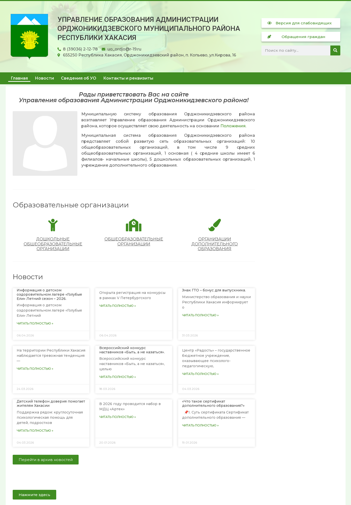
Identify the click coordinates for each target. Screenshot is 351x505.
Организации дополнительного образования (214, 244)
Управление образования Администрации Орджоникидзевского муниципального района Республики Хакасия (148, 28)
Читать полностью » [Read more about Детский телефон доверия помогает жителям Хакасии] (35, 430)
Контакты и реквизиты (128, 78)
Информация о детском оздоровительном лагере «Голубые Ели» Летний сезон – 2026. (49, 294)
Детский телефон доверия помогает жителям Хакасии (51, 403)
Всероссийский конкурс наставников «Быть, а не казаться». (132, 350)
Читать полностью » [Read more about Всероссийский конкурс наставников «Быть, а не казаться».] (117, 377)
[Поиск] (335, 50)
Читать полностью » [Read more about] (117, 306)
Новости (44, 78)
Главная (19, 78)
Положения (233, 126)
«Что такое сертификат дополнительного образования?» (213, 403)
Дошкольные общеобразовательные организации (53, 244)
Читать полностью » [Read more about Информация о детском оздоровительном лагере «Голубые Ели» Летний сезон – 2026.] (35, 323)
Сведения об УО (78, 78)
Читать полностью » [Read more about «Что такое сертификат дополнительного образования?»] (200, 425)
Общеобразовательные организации (133, 241)
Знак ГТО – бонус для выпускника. (214, 290)
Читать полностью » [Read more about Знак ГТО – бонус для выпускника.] (200, 315)
